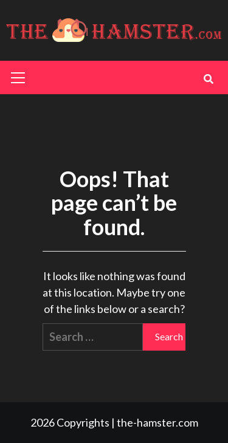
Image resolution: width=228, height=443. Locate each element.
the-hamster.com (157, 422)
